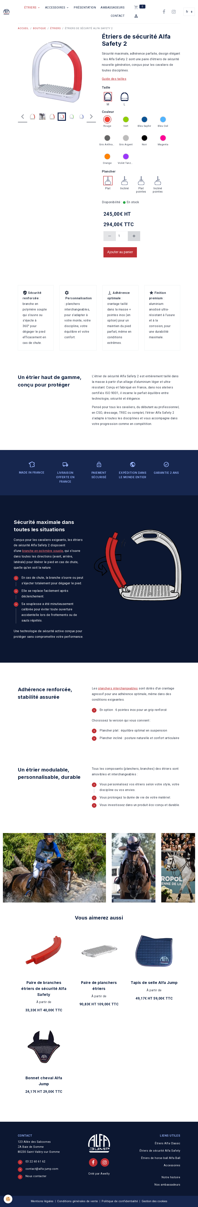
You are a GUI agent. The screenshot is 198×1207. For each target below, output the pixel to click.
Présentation (85, 7)
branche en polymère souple (42, 551)
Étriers (30, 7)
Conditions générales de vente (77, 1201)
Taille (106, 87)
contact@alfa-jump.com (42, 1169)
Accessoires (55, 7)
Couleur (108, 112)
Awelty (105, 1173)
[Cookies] (8, 1199)
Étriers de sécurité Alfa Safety (160, 1150)
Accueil (23, 28)
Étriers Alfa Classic (167, 1143)
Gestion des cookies (154, 1201)
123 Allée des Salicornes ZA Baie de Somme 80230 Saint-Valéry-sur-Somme (39, 1147)
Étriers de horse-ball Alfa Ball (160, 1158)
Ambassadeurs (113, 7)
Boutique (39, 28)
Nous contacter (36, 1176)
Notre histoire (171, 1177)
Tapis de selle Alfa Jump (154, 982)
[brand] (7, 12)
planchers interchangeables (118, 688)
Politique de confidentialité (120, 1201)
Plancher (109, 171)
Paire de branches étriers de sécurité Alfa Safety (43, 988)
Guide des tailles (114, 79)
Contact (118, 16)
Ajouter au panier (120, 252)
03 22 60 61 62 (35, 1161)
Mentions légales (42, 1201)
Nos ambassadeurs (167, 1184)
